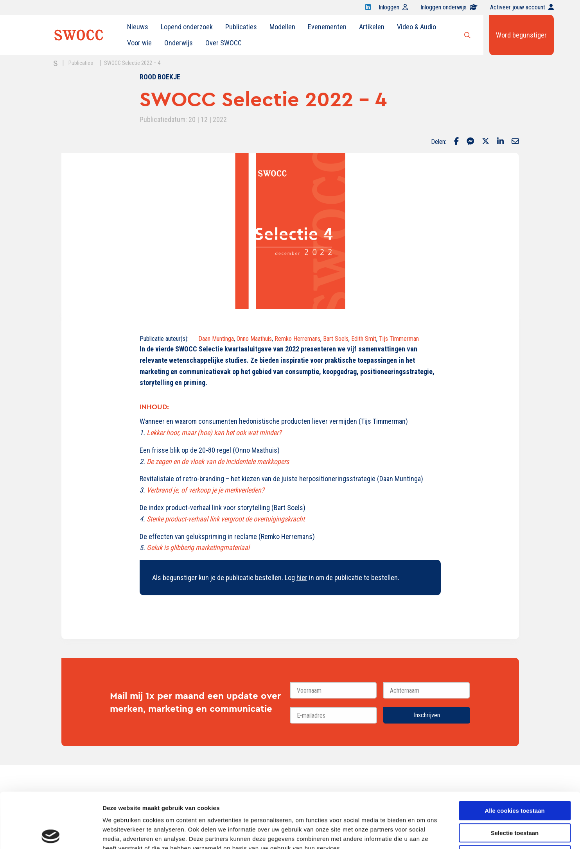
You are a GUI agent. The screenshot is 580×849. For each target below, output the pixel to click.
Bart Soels (335, 338)
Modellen (282, 27)
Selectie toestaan (515, 777)
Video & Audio (416, 27)
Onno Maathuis (254, 338)
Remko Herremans (297, 338)
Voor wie (139, 43)
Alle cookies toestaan (514, 755)
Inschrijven (427, 715)
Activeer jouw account (522, 7)
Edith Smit (363, 338)
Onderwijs (178, 43)
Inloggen (393, 7)
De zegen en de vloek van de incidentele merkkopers (218, 461)
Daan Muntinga (216, 338)
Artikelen (371, 27)
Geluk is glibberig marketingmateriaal (198, 547)
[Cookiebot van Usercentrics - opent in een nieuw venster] (50, 834)
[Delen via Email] (515, 142)
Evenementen (327, 27)
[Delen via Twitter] (485, 142)
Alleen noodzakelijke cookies (514, 799)
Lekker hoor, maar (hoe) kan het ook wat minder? (214, 432)
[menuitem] (137, 27)
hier (301, 577)
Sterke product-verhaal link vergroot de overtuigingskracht (226, 519)
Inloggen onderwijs (449, 7)
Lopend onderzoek (187, 27)
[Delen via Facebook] (456, 142)
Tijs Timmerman (399, 338)
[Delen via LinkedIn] (500, 142)
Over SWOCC (223, 43)
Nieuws (137, 27)
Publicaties (241, 27)
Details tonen (422, 833)
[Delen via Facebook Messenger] (470, 142)
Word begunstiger (521, 35)
